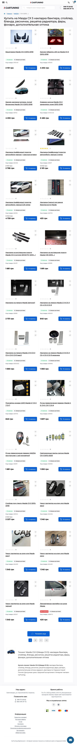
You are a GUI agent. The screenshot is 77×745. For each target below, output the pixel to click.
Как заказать (20, 730)
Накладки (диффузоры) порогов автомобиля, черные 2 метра (53, 153)
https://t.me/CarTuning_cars (58, 704)
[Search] (24, 8)
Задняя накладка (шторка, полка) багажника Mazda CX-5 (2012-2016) (19, 103)
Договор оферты (20, 719)
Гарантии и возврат (20, 717)
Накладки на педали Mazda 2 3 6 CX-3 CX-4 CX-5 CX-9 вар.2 (20, 354)
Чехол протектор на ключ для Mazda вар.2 (54, 504)
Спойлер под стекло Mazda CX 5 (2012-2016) (21, 504)
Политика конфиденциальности (20, 728)
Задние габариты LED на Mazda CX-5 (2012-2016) (54, 53)
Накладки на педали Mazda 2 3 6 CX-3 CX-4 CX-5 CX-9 (55, 304)
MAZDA (16, 13)
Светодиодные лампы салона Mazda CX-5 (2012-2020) (54, 454)
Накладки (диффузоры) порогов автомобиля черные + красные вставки (21, 153)
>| (46, 640)
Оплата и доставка (20, 726)
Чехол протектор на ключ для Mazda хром (54, 555)
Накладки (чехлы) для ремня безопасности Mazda (51, 203)
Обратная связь (20, 732)
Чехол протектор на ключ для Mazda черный (20, 605)
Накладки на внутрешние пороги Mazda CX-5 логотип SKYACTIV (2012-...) (21, 254)
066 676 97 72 (68, 9)
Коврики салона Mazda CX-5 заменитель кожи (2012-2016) (51, 103)
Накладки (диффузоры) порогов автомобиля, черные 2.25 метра (18, 203)
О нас (20, 721)
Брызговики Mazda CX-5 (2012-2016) (19, 52)
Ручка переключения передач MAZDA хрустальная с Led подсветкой (21, 454)
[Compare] (35, 34)
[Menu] (3, 2)
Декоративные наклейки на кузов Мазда (53, 605)
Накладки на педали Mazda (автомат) (20, 303)
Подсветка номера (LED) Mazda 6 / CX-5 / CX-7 (21, 404)
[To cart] (30, 68)
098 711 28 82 (68, 7)
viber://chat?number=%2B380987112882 (54, 704)
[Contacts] (69, 2)
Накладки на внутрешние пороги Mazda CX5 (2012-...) (53, 254)
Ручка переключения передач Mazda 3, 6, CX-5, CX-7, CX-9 (55, 404)
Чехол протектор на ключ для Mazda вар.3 (20, 555)
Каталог (9, 13)
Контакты (20, 724)
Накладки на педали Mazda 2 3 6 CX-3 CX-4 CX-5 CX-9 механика (55, 354)
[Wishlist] (35, 30)
